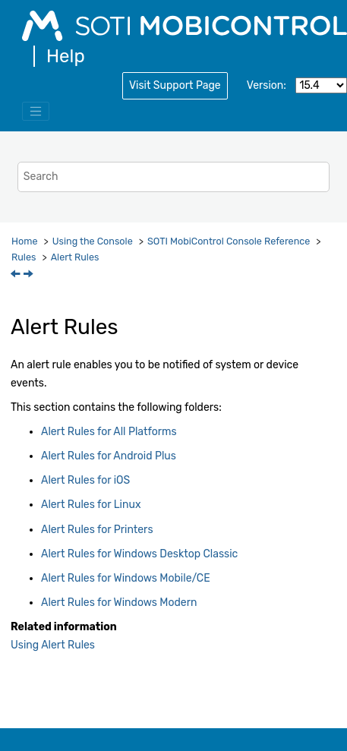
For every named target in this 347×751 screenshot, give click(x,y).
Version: (266, 85)
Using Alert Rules (53, 645)
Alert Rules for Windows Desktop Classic (139, 553)
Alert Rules (75, 257)
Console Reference (228, 241)
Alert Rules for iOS (85, 480)
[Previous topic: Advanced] (16, 275)
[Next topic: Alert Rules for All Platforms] (29, 275)
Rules (23, 257)
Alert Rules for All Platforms (109, 431)
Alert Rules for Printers (97, 529)
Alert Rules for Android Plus (108, 456)
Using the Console (92, 241)
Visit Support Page (175, 85)
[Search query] (173, 176)
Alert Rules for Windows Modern (119, 602)
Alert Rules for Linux (90, 504)
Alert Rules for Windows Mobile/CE (125, 578)
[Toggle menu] (35, 111)
